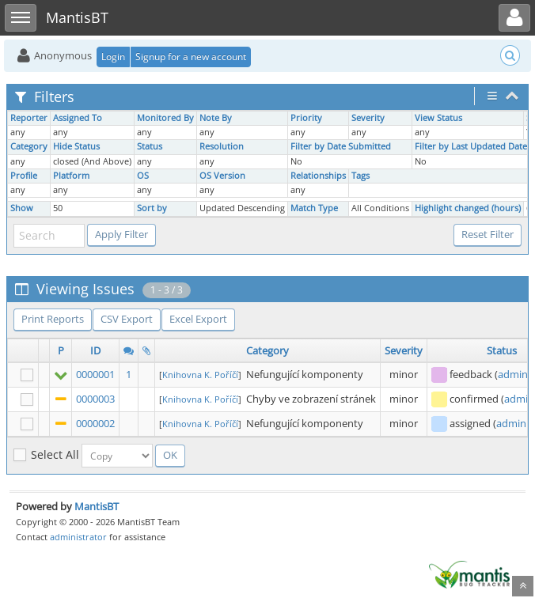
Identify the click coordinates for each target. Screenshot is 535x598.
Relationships (318, 175)
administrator (78, 537)
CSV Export (127, 319)
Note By (215, 117)
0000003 (95, 399)
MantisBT (96, 506)
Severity (368, 117)
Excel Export (198, 319)
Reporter (28, 117)
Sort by (152, 208)
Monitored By (165, 117)
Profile (23, 175)
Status (149, 146)
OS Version (222, 175)
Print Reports (52, 319)
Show (21, 208)
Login (113, 56)
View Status (438, 117)
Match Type (314, 208)
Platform (71, 175)
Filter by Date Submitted (340, 146)
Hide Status (76, 146)
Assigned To (77, 117)
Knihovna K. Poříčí (200, 374)
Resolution (221, 146)
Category (28, 146)
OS (143, 175)
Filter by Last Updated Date (471, 146)
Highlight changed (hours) (468, 208)
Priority (306, 117)
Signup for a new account (190, 56)
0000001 (95, 374)
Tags (360, 175)
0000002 (95, 423)
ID (95, 350)
